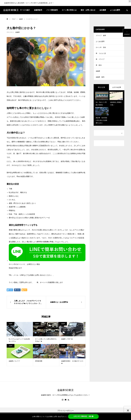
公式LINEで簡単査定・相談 (83, 416)
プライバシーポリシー (65, 410)
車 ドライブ (100, 60)
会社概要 (102, 10)
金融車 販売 (100, 79)
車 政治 (99, 66)
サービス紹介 (25, 10)
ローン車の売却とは (69, 10)
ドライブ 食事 (101, 36)
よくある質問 (115, 10)
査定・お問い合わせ (88, 10)
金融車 (17, 32)
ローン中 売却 (101, 48)
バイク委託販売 (52, 10)
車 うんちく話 (101, 54)
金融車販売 (38, 10)
